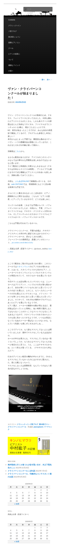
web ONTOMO (17, 184)
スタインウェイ (23, 266)
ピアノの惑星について (14, 57)
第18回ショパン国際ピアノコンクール (14, 42)
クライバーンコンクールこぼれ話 (21, 471)
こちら (18, 151)
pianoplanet (38, 427)
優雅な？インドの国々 (14, 68)
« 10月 (16, 504)
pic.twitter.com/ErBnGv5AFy (22, 242)
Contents (11, 20)
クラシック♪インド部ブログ (14, 28)
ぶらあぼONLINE (22, 181)
